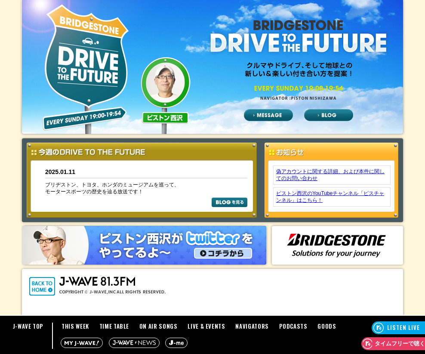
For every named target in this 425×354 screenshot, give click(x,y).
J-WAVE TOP (28, 326)
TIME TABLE (114, 326)
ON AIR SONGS (158, 326)
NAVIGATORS (252, 326)
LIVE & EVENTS (206, 326)
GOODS (326, 326)
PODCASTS (293, 326)
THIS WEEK (75, 326)
